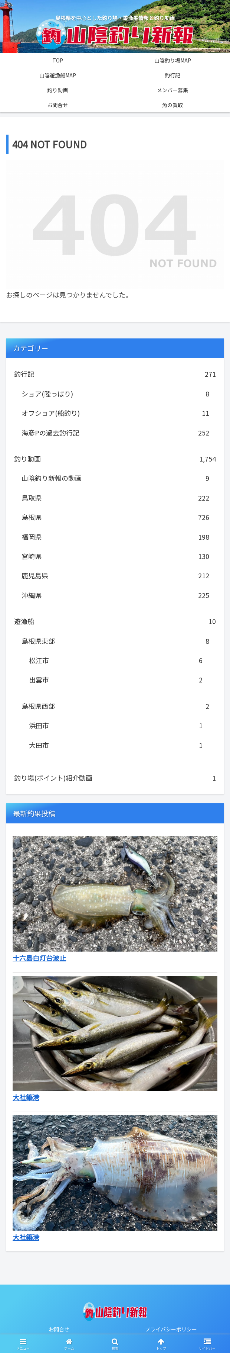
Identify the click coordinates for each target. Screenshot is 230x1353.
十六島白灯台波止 (39, 957)
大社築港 (26, 1097)
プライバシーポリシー (171, 1329)
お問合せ (59, 1329)
